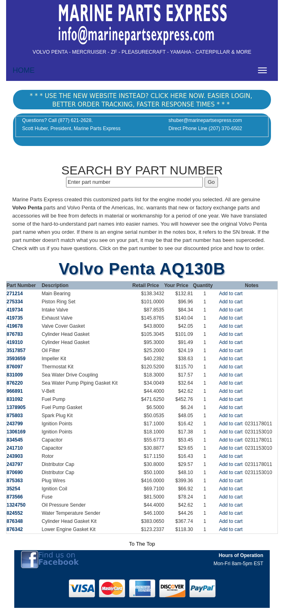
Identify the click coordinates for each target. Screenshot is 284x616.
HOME (24, 70)
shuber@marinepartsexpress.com (205, 120)
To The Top (142, 544)
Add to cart (230, 293)
